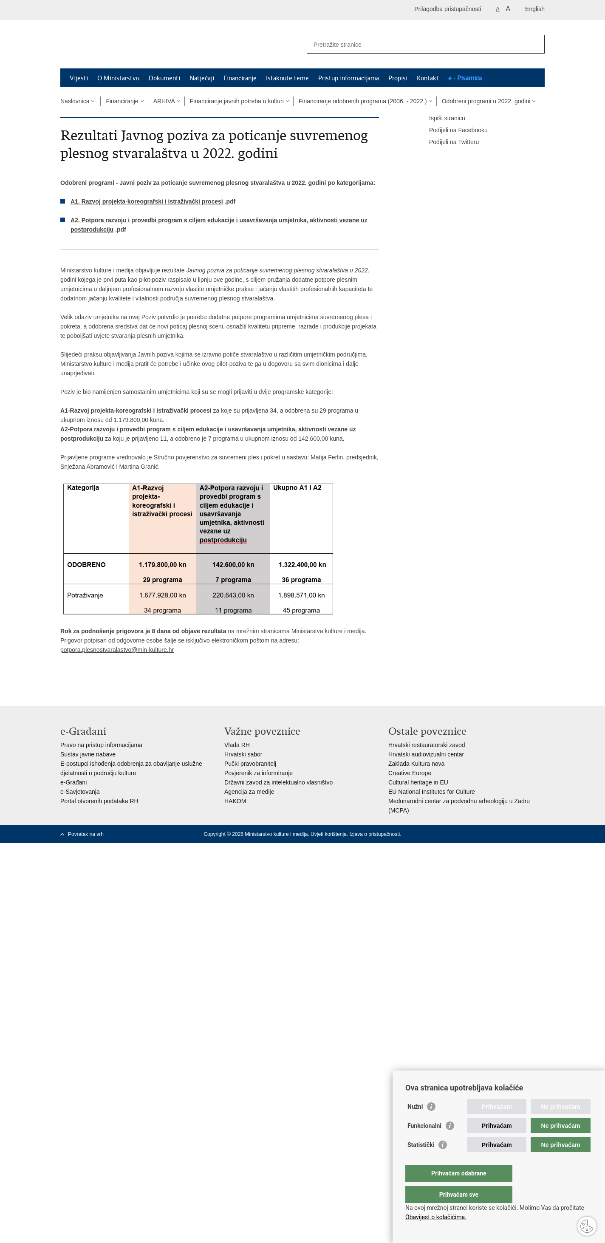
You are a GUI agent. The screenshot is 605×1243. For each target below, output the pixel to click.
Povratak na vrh (86, 834)
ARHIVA (164, 101)
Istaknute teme (287, 78)
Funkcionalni (424, 1142)
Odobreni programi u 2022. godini (486, 101)
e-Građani (73, 782)
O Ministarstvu (118, 78)
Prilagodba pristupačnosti (447, 9)
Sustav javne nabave (88, 754)
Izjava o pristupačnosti (374, 834)
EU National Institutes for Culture (431, 791)
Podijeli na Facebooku (452, 130)
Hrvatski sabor (243, 754)
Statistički (420, 1161)
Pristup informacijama (348, 78)
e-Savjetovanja (80, 791)
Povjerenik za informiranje (258, 773)
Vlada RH (237, 745)
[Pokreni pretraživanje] (535, 44)
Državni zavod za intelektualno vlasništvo (278, 782)
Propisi (397, 78)
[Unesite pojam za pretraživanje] (416, 44)
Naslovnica (74, 101)
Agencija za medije (249, 791)
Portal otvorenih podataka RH (99, 801)
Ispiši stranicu (441, 118)
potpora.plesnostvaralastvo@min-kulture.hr (117, 649)
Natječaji (201, 78)
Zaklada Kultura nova (416, 763)
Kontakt (428, 78)
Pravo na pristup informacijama (101, 745)
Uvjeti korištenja (329, 834)
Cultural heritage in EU (418, 782)
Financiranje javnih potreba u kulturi (237, 101)
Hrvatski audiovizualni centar (426, 754)
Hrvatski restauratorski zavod (426, 745)
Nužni (415, 1123)
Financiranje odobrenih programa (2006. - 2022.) (363, 101)
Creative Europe (409, 773)
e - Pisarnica (465, 78)
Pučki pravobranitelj (250, 763)
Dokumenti (164, 78)
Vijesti (79, 78)
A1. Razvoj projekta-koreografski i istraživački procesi (147, 201)
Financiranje (240, 78)
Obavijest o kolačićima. (435, 1217)
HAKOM (235, 801)
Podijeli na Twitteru (448, 142)
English (535, 9)
